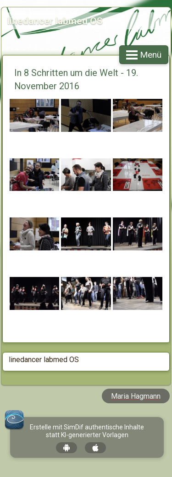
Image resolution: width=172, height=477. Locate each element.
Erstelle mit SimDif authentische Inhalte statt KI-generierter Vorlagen (87, 431)
